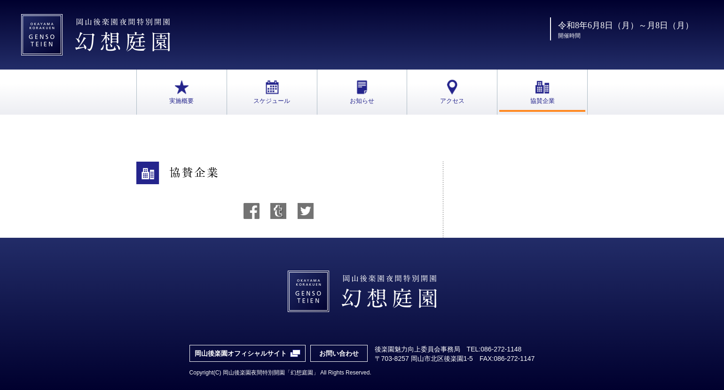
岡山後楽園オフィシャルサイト (241, 353)
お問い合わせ (339, 353)
